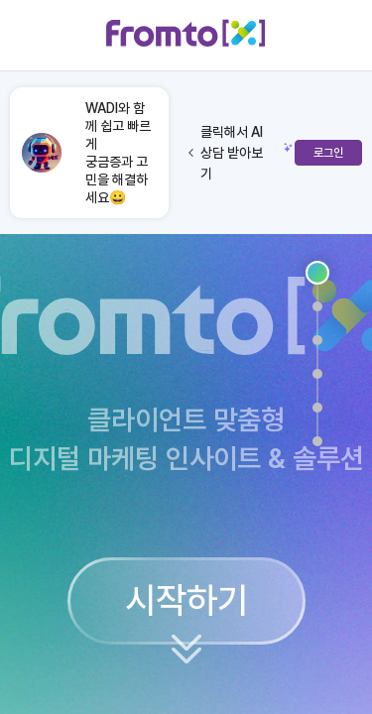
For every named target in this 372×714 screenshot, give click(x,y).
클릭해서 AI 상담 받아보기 (225, 152)
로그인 (328, 153)
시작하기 (186, 600)
